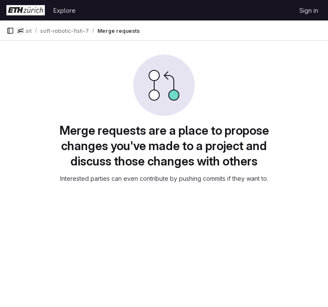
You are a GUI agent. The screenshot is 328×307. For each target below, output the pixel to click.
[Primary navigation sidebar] (10, 31)
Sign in (308, 10)
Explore (64, 10)
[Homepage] (26, 10)
